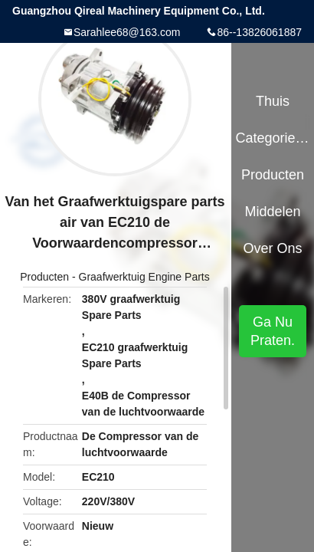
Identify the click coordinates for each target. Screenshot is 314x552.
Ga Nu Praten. (272, 331)
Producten (44, 277)
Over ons (273, 248)
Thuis (272, 101)
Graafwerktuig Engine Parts (144, 277)
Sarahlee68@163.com (127, 32)
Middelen (273, 211)
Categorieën (272, 138)
